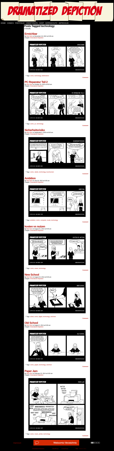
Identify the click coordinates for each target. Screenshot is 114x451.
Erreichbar (31, 33)
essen (36, 268)
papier (36, 365)
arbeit (32, 316)
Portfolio (19, 23)
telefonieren (45, 76)
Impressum (64, 23)
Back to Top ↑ (83, 448)
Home (3, 23)
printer (41, 434)
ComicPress (64, 448)
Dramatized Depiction (36, 38)
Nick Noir (29, 36)
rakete (36, 172)
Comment (85, 77)
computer (43, 220)
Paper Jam (31, 371)
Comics (10, 23)
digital (40, 316)
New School (32, 274)
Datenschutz (51, 23)
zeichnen (53, 316)
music (36, 434)
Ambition (30, 178)
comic (32, 76)
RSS (77, 448)
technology (38, 76)
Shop (41, 23)
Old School (31, 322)
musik (48, 220)
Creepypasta (32, 23)
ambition (32, 220)
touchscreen (50, 172)
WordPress (55, 448)
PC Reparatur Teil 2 (36, 81)
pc (35, 124)
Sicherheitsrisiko (35, 130)
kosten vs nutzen (35, 226)
